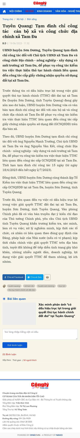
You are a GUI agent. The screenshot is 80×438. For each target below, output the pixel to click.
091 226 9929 (24, 418)
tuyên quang (14, 286)
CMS (35, 435)
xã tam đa (29, 286)
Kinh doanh (44, 11)
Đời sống (32, 19)
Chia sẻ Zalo (35, 277)
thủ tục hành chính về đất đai (22, 290)
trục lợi (62, 286)
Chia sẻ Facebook (13, 277)
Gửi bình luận (14, 345)
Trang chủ (7, 19)
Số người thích (30, 360)
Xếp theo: (6, 360)
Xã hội (29, 11)
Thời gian (17, 360)
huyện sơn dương (46, 286)
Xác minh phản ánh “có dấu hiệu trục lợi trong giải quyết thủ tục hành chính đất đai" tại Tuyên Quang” (57, 310)
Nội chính (15, 11)
